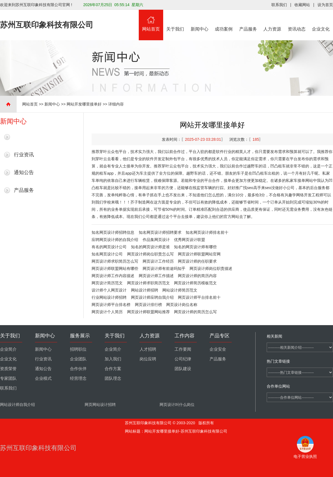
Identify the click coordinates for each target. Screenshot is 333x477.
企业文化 (321, 20)
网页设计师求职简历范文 (148, 283)
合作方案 (113, 368)
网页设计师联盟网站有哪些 (115, 268)
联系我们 (279, 4)
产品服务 (248, 20)
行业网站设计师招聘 (109, 297)
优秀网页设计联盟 (189, 239)
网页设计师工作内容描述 (113, 275)
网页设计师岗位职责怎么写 (150, 254)
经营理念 (78, 378)
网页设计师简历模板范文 (195, 283)
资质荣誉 (8, 368)
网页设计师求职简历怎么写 (115, 261)
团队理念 (113, 378)
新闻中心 (199, 20)
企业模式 (43, 378)
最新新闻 (24, 137)
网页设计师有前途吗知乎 (164, 268)
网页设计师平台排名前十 (199, 297)
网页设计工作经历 (158, 261)
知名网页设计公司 (107, 254)
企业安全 (218, 349)
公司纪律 (183, 359)
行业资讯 (24, 154)
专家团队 (8, 378)
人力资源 (272, 20)
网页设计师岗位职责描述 (211, 268)
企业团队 (78, 359)
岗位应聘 (148, 359)
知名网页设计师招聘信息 (113, 232)
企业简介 (8, 349)
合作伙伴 (78, 368)
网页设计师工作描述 (156, 275)
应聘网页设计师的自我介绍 (115, 239)
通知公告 (24, 172)
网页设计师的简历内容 (197, 275)
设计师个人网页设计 (109, 290)
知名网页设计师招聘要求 (160, 232)
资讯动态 (296, 20)
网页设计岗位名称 (181, 304)
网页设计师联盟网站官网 (199, 254)
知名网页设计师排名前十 (207, 232)
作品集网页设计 (156, 239)
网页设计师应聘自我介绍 (152, 297)
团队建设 (183, 368)
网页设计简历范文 (107, 283)
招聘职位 (78, 349)
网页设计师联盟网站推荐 (148, 312)
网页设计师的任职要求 (197, 261)
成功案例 (224, 20)
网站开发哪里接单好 (84, 104)
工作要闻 (183, 349)
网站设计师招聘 (144, 290)
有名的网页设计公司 (109, 247)
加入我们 (113, 359)
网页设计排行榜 (148, 304)
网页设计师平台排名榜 (111, 304)
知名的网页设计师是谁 (150, 247)
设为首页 (325, 4)
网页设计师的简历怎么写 (195, 312)
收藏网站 (302, 4)
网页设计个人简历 (107, 312)
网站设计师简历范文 (179, 290)
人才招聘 (148, 349)
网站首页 (151, 20)
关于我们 (175, 20)
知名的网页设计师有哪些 (195, 247)
